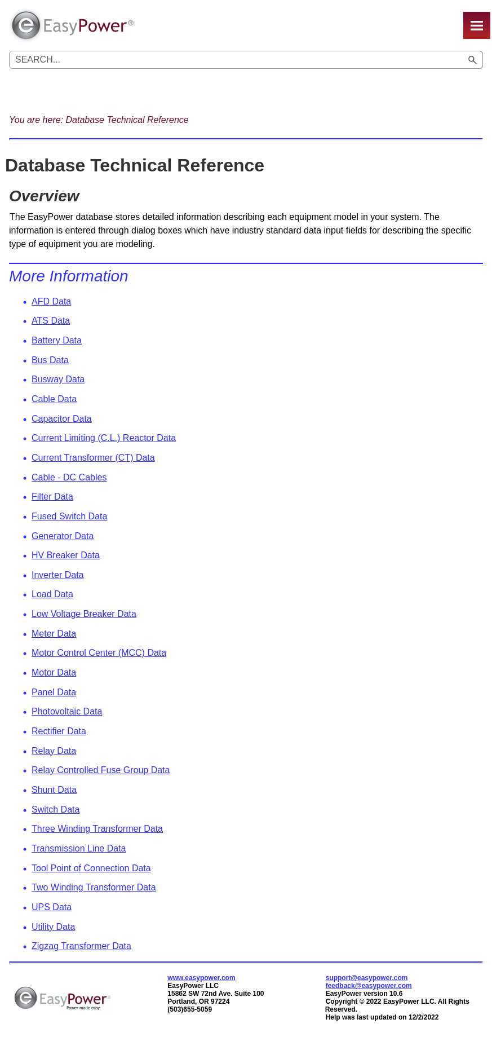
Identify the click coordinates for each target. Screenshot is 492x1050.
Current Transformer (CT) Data (93, 457)
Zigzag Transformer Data (81, 946)
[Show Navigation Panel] (476, 25)
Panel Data (54, 692)
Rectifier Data (59, 731)
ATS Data (51, 320)
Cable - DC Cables (69, 477)
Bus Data (50, 360)
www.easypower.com (201, 978)
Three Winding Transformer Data (97, 828)
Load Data (52, 594)
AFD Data (51, 301)
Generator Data (63, 536)
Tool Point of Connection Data (91, 868)
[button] (473, 60)
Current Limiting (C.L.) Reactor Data (104, 438)
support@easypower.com (367, 978)
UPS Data (52, 907)
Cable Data (54, 399)
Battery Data (57, 340)
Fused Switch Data (69, 516)
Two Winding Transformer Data (94, 887)
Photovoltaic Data (67, 711)
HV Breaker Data (66, 555)
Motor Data (54, 672)
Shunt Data (54, 790)
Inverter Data (57, 575)
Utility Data (53, 927)
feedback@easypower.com (369, 986)
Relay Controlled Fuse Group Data (101, 770)
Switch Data (55, 809)
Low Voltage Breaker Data (84, 614)
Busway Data (58, 379)
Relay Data (54, 751)
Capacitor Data (62, 418)
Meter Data (54, 633)
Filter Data (52, 496)
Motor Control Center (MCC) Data (99, 653)
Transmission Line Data (79, 848)
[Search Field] (246, 60)
